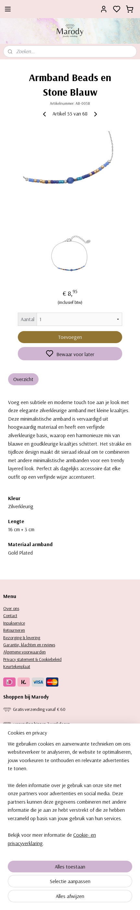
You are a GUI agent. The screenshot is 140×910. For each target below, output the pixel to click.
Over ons (11, 608)
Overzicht (23, 379)
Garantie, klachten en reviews (29, 645)
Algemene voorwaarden (24, 652)
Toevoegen (70, 336)
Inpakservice (14, 623)
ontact (11, 615)
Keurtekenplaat (16, 666)
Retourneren (14, 630)
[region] (70, 796)
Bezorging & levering (21, 638)
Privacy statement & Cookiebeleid (32, 659)
